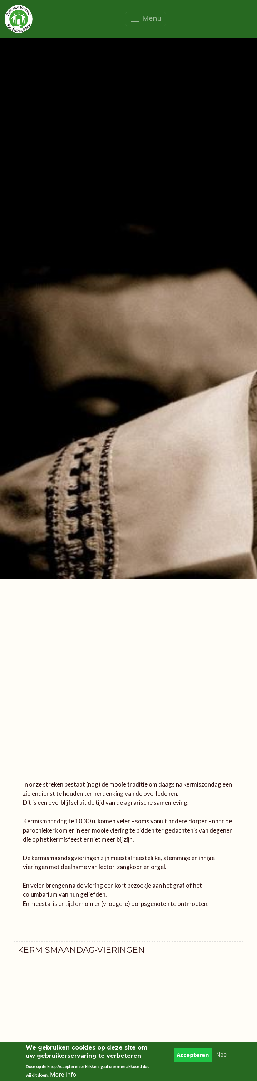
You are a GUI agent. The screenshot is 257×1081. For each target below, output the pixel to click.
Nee (221, 1055)
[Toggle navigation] (145, 19)
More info (63, 1074)
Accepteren (193, 1055)
